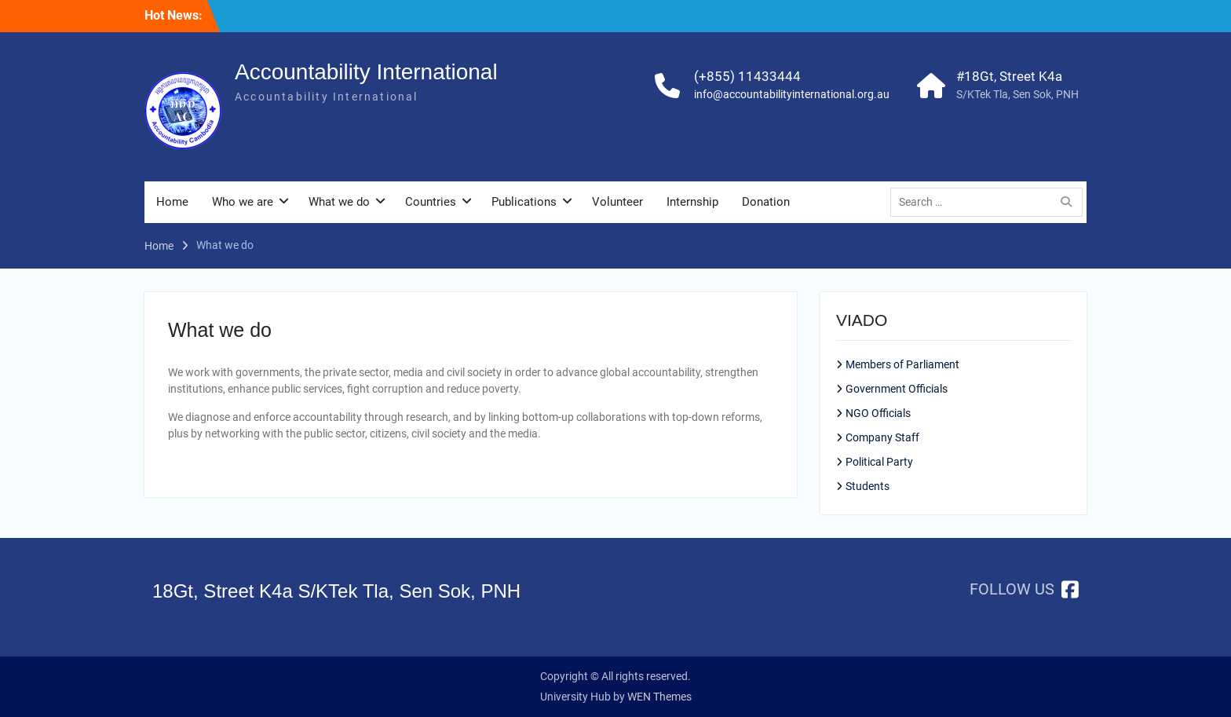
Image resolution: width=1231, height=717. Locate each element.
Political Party (879, 461)
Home (172, 202)
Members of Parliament (902, 364)
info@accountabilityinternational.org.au (791, 94)
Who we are (242, 202)
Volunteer (617, 202)
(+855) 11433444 (747, 76)
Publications (524, 202)
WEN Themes (659, 696)
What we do (339, 202)
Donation (766, 202)
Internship (692, 202)
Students (867, 486)
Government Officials (897, 388)
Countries (430, 202)
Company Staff (882, 437)
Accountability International (366, 72)
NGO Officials (878, 413)
